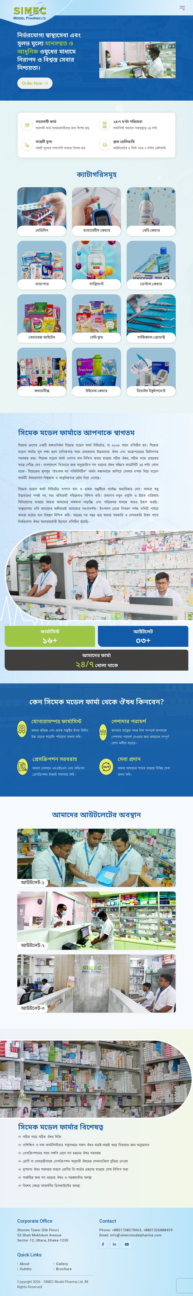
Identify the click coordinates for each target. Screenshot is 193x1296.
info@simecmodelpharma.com (135, 1235)
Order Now (35, 83)
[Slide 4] (143, 74)
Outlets (26, 1269)
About (24, 1264)
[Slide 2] (135, 74)
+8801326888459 (158, 1230)
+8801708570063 (126, 1230)
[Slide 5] (146, 74)
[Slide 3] (139, 74)
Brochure (64, 1269)
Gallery (62, 1264)
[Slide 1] (129, 75)
